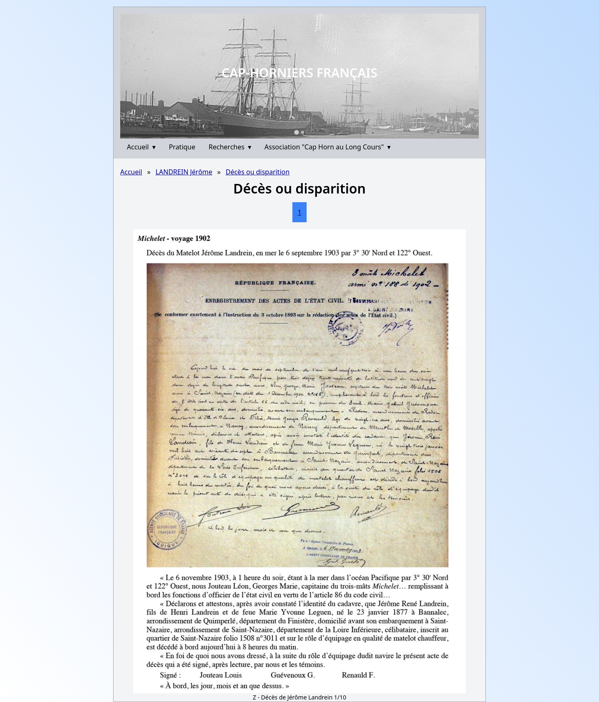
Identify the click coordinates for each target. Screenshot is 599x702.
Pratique (182, 146)
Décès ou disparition (257, 171)
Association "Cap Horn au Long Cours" (328, 146)
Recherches (230, 146)
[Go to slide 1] (296, 132)
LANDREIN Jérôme (184, 171)
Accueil (141, 146)
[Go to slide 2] (302, 132)
